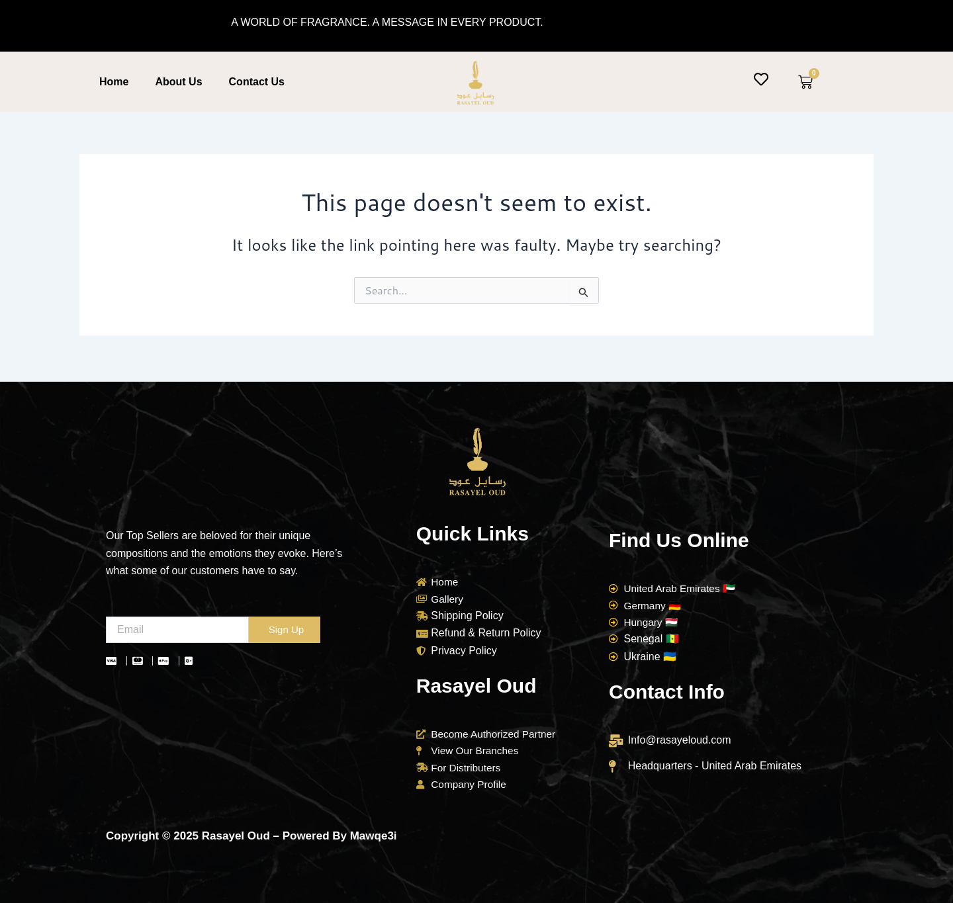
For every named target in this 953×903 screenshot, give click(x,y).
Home (113, 81)
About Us (178, 81)
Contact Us (257, 81)
